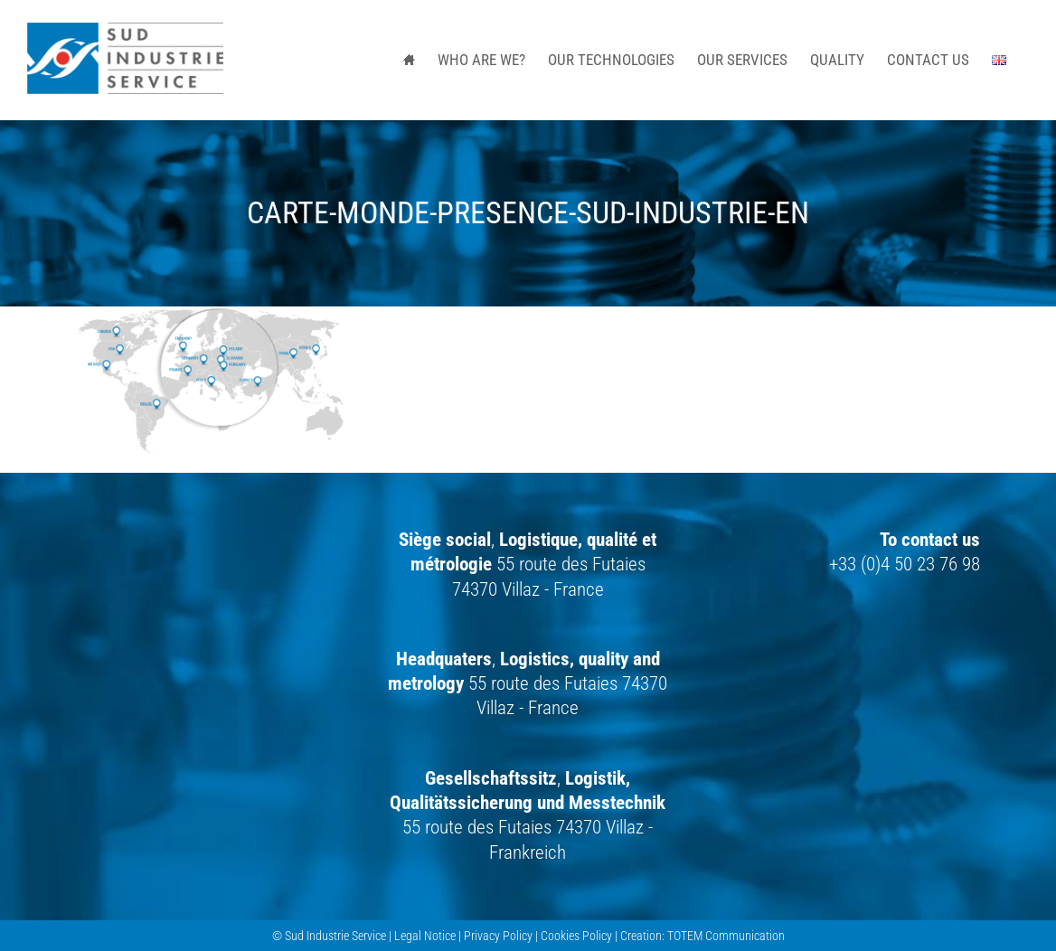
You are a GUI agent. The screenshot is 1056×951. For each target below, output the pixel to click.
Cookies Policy (576, 935)
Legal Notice (425, 935)
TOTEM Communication (726, 935)
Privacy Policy (498, 935)
